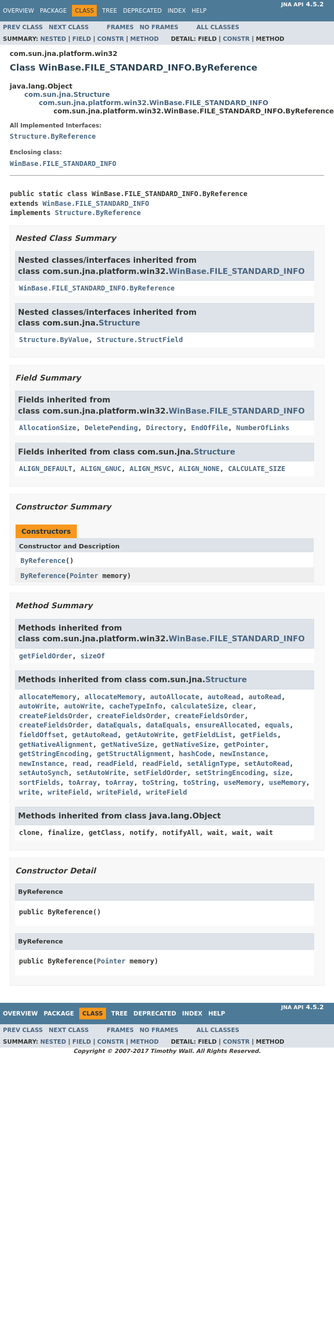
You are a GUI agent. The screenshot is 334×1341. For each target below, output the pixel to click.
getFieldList (207, 735)
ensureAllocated (225, 725)
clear (242, 706)
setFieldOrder (160, 773)
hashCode (195, 754)
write (29, 792)
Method (144, 39)
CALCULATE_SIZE (256, 468)
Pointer (84, 576)
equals (277, 725)
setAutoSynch (43, 773)
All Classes (217, 27)
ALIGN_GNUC (100, 468)
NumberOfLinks (263, 428)
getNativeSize (128, 744)
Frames (120, 27)
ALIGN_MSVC (150, 468)
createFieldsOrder (53, 716)
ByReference (43, 560)
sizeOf (92, 656)
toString (158, 782)
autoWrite (37, 706)
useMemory (242, 782)
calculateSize (197, 706)
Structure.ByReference (53, 136)
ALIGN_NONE (199, 468)
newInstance (242, 754)
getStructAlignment (134, 754)
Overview (18, 10)
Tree (109, 10)
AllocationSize (47, 428)
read (80, 763)
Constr (110, 39)
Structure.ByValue (53, 340)
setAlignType (211, 763)
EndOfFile (209, 428)
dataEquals (117, 725)
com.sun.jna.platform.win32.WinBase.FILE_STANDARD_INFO (153, 103)
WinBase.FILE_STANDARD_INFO (63, 163)
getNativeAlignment (56, 744)
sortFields (39, 782)
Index (177, 10)
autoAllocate (174, 697)
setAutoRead (267, 763)
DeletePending (111, 428)
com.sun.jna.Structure (67, 94)
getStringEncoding (53, 754)
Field (81, 39)
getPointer (244, 744)
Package (53, 10)
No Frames (159, 27)
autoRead (224, 697)
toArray (82, 782)
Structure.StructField (140, 340)
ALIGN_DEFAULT (45, 468)
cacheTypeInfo (135, 706)
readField (115, 763)
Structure (120, 322)
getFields (258, 735)
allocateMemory (47, 697)
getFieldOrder (45, 656)
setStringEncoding (229, 773)
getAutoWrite (150, 735)
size (281, 773)
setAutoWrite (100, 773)
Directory (164, 428)
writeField (68, 792)
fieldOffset (41, 735)
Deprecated (142, 10)
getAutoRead (95, 735)
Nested (53, 39)
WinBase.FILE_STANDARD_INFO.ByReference (97, 288)
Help (199, 10)
